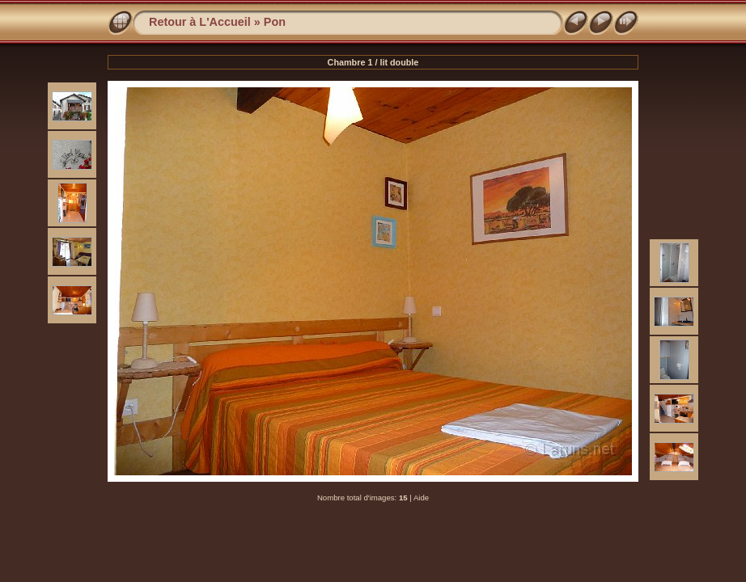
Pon (275, 21)
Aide (421, 497)
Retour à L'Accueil (200, 21)
